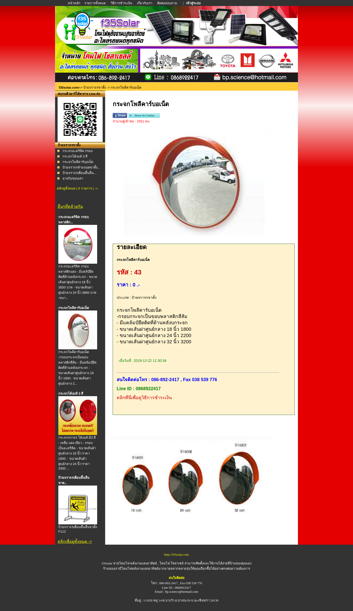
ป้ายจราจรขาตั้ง (94, 87)
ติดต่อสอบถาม (167, 3)
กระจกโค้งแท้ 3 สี (75, 156)
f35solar (107, 563)
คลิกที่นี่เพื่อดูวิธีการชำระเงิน (144, 397)
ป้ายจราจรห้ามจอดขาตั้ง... (81, 167)
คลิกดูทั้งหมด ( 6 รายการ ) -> (77, 188)
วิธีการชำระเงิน (122, 3)
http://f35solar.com (176, 554)
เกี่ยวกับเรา (144, 3)
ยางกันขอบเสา (73, 178)
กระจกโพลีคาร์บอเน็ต (78, 162)
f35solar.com (69, 87)
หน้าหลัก (74, 3)
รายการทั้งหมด (95, 3)
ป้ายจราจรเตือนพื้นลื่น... (79, 173)
